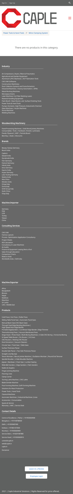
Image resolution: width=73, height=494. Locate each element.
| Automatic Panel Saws (27, 307)
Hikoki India (6, 152)
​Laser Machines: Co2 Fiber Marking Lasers (17, 83)
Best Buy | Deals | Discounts (12, 122)
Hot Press (14, 304)
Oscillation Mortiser (39, 343)
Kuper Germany (7, 159)
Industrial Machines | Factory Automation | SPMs (20, 75)
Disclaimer (5, 437)
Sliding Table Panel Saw (10, 307)
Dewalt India (6, 142)
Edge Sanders (21, 352)
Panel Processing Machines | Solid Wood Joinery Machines (23, 115)
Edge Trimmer (43, 316)
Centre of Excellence (9, 405)
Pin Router (23, 324)
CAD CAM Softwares (9, 68)
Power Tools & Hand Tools (13, 20)
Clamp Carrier (7, 364)
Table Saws (24, 332)
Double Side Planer (8, 338)
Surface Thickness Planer (11, 335)
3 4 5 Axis (31, 324)
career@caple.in (7, 427)
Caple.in (5, 140)
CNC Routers (6, 326)
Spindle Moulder (8, 346)
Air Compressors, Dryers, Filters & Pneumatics (18, 61)
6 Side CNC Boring (45, 322)
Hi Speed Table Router (10, 324)
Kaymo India (6, 157)
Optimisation (13, 224)
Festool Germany (8, 150)
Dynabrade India (8, 145)
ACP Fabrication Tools (30, 65)
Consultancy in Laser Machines (13, 232)
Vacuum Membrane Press (28, 319)
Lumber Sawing (30, 349)
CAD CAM (5, 219)
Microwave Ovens (8, 81)
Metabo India (7, 169)
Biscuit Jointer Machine (22, 343)
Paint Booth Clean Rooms (11, 88)
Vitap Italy (5, 180)
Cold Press (5, 304)
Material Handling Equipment (12, 85)
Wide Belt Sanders (8, 352)
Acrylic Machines (20, 95)
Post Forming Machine (10, 372)
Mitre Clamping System (38, 20)
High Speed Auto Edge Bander (13, 314)
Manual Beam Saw (8, 310)
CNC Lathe (24, 366)
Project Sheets (7, 227)
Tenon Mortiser (7, 343)
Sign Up (12, 3)
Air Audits (5, 234)
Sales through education (11, 239)
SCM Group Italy (8, 176)
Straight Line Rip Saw (9, 341)
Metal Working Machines (11, 78)
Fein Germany (7, 147)
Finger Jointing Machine (10, 358)
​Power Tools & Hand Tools (11, 90)
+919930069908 (29, 405)
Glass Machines (7, 95)
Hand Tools (16, 378)
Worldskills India (8, 246)
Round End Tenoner (55, 343)
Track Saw (15, 332)
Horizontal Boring (60, 322)
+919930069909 (14, 417)
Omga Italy (6, 171)
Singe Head (6, 322)
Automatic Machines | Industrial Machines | (18, 384)
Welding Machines (8, 99)
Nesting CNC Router (20, 326)
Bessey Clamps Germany (11, 135)
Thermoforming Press (10, 319)
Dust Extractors (7, 329)
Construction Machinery (10, 71)
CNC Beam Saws (22, 310)
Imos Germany (7, 154)
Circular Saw (6, 332)
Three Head (16, 322)
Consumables (16, 387)
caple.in (4, 433)
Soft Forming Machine (27, 372)
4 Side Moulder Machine (24, 346)
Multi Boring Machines (30, 322)
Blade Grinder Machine (10, 369)
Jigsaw (4, 349)
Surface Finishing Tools (33, 88)
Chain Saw (20, 349)
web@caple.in (7, 430)
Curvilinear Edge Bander (28, 316)
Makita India (6, 164)
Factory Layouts (7, 222)
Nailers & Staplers (8, 355)
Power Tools (6, 378)
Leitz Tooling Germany (10, 162)
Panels (28, 117)
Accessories (6, 387)
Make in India (7, 243)
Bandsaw (11, 349)
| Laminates (35, 117)
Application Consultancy (26, 224)
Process (5, 224)
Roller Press (23, 304)
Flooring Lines (7, 361)
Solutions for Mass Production (13, 375)
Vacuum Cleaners (21, 329)
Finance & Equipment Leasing (13, 236)
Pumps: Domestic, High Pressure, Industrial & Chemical (21, 93)
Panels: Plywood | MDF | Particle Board (16, 120)
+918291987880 (17, 420)
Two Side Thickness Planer (26, 338)
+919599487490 (12, 411)
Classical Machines (8, 381)
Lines (35, 384)
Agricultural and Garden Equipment (14, 63)
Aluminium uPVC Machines (11, 65)
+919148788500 (16, 408)
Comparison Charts (9, 241)
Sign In (4, 3)
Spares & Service (8, 390)
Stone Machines (7, 97)
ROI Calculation (7, 229)
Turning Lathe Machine (10, 366)
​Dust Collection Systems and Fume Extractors (18, 73)
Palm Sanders (33, 352)
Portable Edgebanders (10, 316)
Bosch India (6, 137)
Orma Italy (5, 173)
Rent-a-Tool (28, 236)
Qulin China (6, 178)
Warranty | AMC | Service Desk (13, 392)
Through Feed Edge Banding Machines (16, 312)
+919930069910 (18, 424)
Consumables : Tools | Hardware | (14, 117)
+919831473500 (14, 415)
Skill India (18, 246)
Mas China (5, 166)
